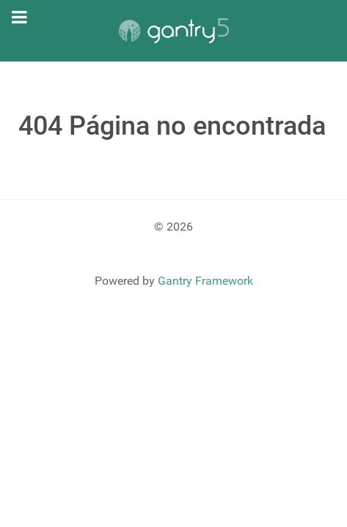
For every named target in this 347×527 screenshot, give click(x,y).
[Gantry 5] (173, 30)
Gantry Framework (205, 281)
